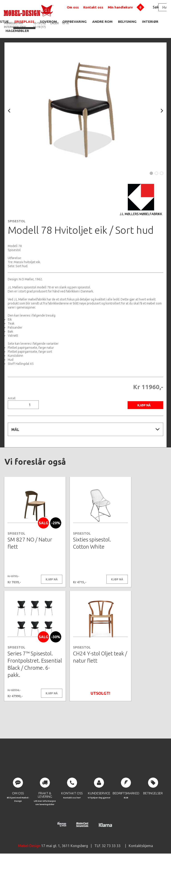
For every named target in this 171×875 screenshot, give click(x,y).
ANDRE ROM (102, 21)
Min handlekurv (120, 7)
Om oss (73, 7)
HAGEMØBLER (17, 31)
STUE (4, 21)
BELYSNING (127, 21)
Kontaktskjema (141, 862)
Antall (11, 398)
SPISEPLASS (24, 21)
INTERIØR (150, 21)
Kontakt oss (93, 7)
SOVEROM (48, 21)
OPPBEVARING (74, 21)
